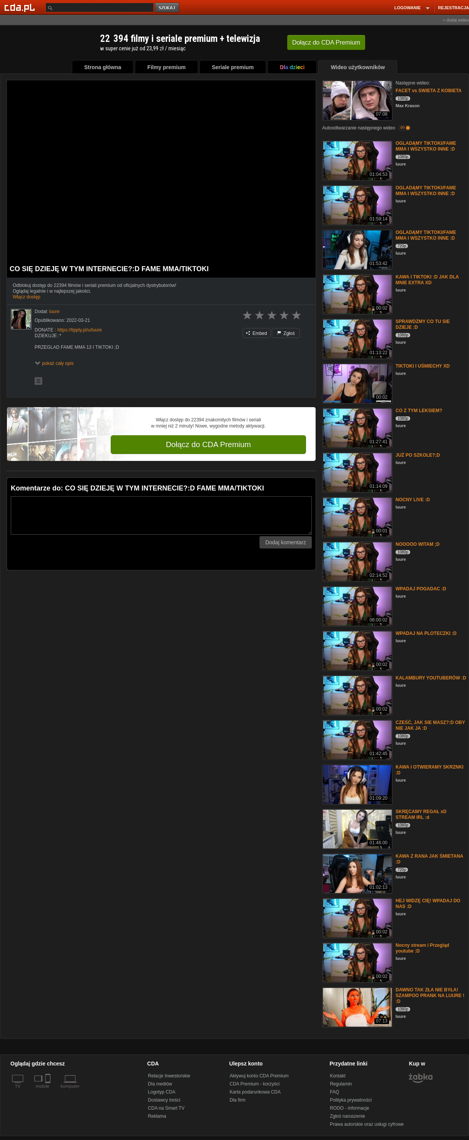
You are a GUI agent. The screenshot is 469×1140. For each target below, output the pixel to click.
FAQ (334, 1092)
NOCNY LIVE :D (413, 499)
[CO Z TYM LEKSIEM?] (356, 427)
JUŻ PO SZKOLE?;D (418, 455)
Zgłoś (286, 333)
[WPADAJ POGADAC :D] (356, 605)
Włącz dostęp (26, 297)
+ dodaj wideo (456, 20)
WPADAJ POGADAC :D (421, 589)
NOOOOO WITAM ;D (417, 544)
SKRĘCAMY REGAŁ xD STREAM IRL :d (421, 814)
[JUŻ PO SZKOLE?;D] (356, 471)
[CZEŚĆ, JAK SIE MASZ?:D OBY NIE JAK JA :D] (356, 739)
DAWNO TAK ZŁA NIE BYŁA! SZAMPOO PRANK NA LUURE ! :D (430, 995)
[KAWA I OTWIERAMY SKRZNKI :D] (356, 783)
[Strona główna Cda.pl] (21, 7)
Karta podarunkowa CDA (255, 1092)
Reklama (157, 1116)
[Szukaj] (99, 7)
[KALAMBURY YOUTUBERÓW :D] (356, 694)
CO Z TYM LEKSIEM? (419, 410)
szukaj (167, 8)
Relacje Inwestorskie (169, 1076)
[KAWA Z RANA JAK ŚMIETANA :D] (356, 872)
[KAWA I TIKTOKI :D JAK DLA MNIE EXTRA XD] (356, 293)
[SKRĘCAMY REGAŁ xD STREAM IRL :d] (356, 828)
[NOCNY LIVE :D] (356, 516)
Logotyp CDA (161, 1092)
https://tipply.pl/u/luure (79, 330)
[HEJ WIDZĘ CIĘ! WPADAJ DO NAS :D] (356, 917)
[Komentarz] (161, 515)
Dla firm (237, 1100)
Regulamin (341, 1084)
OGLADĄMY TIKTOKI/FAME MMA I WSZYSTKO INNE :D (426, 146)
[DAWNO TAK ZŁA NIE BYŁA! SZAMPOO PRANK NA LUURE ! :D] (356, 1006)
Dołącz (326, 42)
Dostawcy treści (164, 1100)
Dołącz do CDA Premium (208, 444)
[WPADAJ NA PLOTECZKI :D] (356, 650)
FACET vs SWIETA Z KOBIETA (429, 90)
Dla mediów (160, 1084)
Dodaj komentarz (285, 542)
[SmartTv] (48, 1091)
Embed (256, 333)
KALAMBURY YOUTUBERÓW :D (431, 678)
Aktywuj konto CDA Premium (259, 1076)
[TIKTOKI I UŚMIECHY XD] (356, 382)
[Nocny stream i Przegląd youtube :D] (356, 962)
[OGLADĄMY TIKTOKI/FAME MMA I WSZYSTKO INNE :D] (356, 160)
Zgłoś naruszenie (347, 1116)
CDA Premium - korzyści (254, 1084)
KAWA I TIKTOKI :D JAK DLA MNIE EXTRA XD (427, 279)
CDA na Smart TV (166, 1108)
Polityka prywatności (351, 1100)
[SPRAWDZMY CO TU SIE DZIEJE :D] (356, 338)
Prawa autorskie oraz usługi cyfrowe (367, 1124)
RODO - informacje (349, 1108)
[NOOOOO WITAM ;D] (356, 561)
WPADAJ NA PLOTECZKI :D (426, 633)
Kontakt (338, 1076)
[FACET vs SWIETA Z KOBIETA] (356, 99)
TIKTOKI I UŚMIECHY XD (423, 366)
